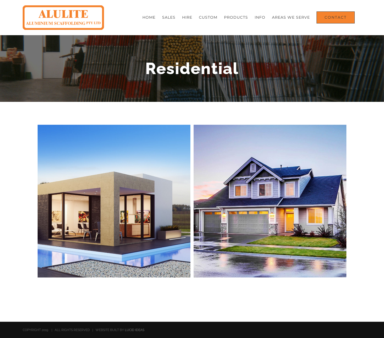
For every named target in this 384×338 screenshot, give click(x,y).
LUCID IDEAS (134, 330)
